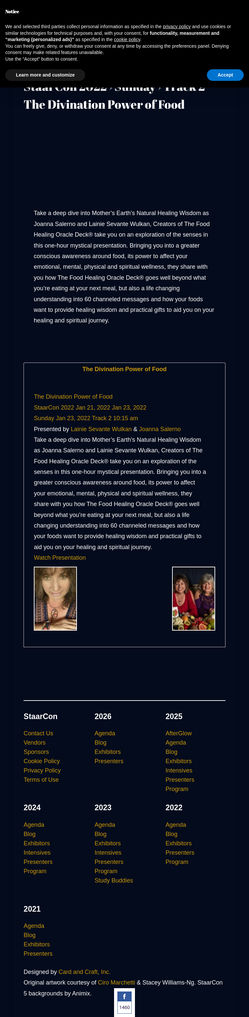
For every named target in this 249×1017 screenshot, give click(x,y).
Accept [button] (225, 75)
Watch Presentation (60, 557)
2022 (173, 807)
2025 (173, 716)
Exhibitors (107, 752)
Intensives (178, 770)
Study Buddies (113, 880)
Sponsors (36, 752)
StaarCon (40, 716)
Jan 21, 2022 (93, 407)
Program (176, 789)
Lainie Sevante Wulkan (101, 429)
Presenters (108, 761)
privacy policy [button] (177, 26)
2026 (102, 716)
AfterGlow (178, 733)
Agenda (104, 733)
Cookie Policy (42, 761)
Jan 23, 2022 (129, 407)
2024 (32, 807)
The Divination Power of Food (124, 369)
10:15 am (125, 418)
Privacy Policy (42, 770)
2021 (32, 909)
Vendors (34, 743)
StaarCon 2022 (54, 407)
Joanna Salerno (160, 429)
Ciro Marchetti (116, 982)
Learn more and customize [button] (45, 75)
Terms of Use (41, 780)
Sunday (44, 418)
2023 (102, 807)
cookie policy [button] (127, 39)
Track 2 (101, 418)
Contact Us (38, 733)
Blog (100, 743)
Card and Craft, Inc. (84, 972)
